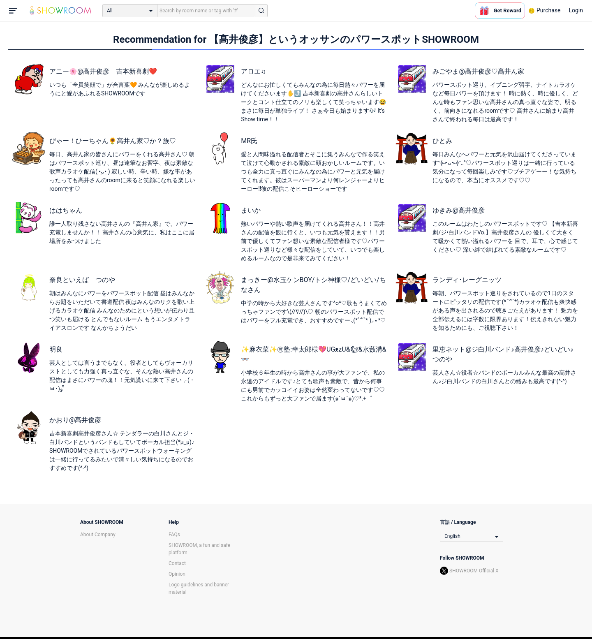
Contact (177, 563)
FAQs (174, 534)
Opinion (177, 574)
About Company (98, 534)
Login (576, 10)
